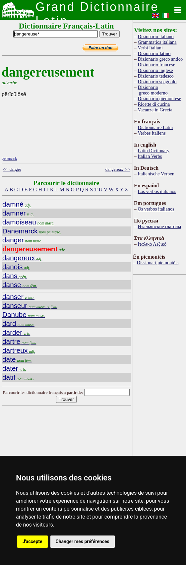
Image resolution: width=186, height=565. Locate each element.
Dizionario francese (156, 64)
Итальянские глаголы (159, 226)
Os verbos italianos (156, 209)
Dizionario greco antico (160, 59)
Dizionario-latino (154, 53)
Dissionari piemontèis (157, 262)
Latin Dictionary (153, 150)
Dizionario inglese (155, 70)
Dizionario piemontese (159, 98)
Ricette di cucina (154, 104)
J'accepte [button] (32, 541)
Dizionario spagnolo (157, 81)
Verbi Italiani (150, 47)
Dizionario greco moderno (152, 90)
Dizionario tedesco (155, 76)
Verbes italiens (151, 133)
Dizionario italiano (155, 36)
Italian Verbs (150, 156)
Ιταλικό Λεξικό (152, 244)
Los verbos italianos (157, 191)
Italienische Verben (156, 173)
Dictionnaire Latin (155, 127)
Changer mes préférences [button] (82, 541)
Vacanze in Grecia (155, 109)
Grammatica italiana (157, 42)
